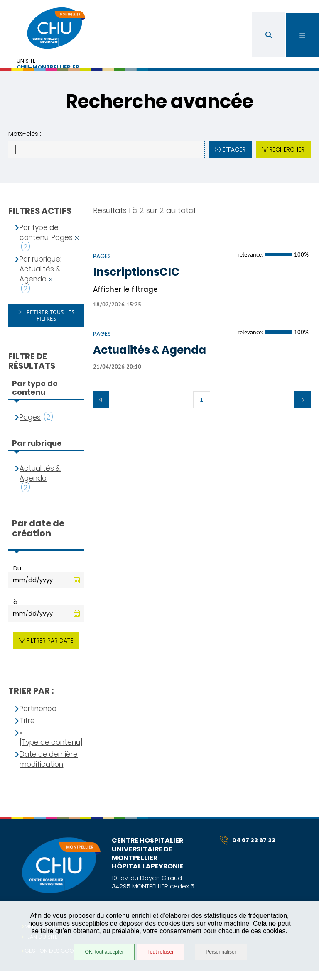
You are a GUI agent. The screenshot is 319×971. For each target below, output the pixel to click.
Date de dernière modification (49, 759)
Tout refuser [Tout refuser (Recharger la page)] (160, 952)
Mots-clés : (24, 133)
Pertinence (38, 709)
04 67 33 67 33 (247, 840)
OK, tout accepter (104, 952)
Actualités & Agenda (40, 473)
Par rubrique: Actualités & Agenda (40, 269)
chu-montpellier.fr (48, 67)
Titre (27, 721)
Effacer (233, 149)
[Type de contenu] (51, 742)
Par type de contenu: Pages (46, 232)
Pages (30, 417)
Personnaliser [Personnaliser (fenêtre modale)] (221, 952)
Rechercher (286, 149)
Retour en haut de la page (298, 817)
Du (17, 568)
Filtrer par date (50, 640)
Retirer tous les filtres (49, 315)
